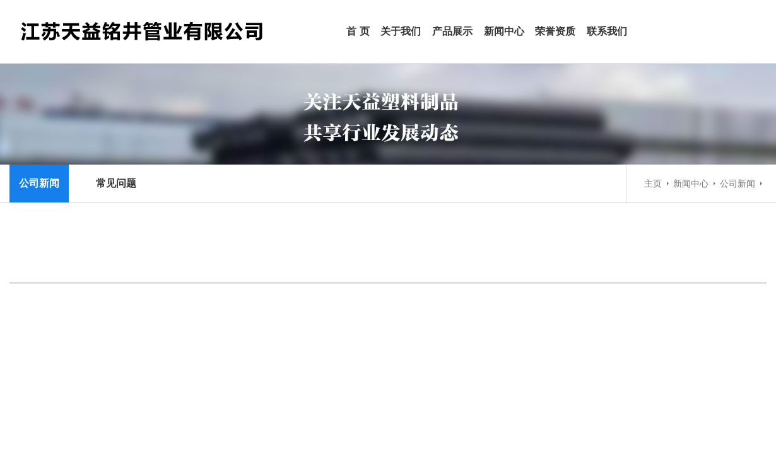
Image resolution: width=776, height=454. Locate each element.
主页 (653, 183)
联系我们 (607, 31)
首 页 (357, 31)
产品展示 (452, 31)
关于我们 (400, 31)
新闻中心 (504, 31)
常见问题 (116, 183)
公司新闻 (737, 183)
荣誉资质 (555, 31)
